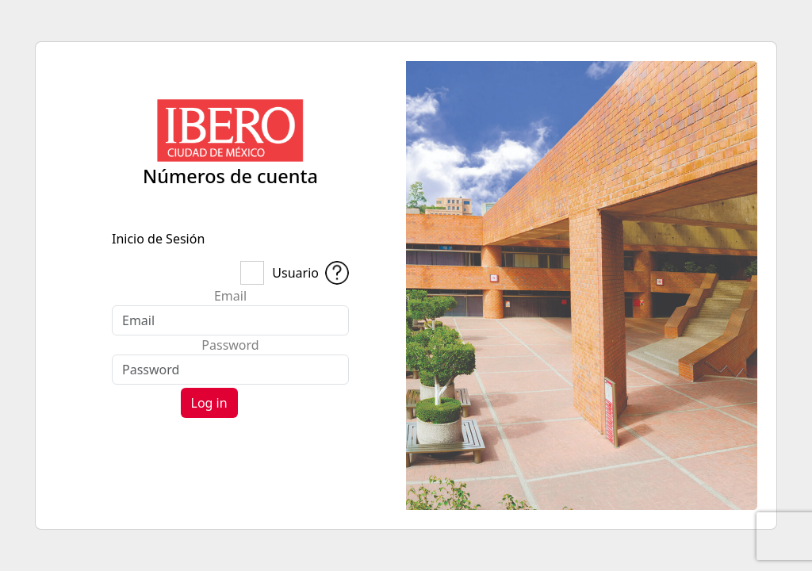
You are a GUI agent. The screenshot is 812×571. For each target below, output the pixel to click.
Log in (209, 403)
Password (230, 345)
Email (230, 296)
